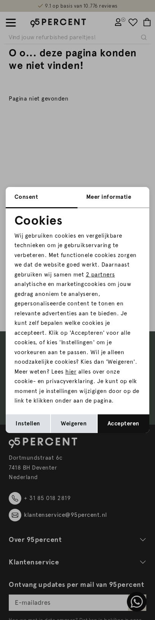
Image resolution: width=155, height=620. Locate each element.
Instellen (28, 423)
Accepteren (123, 423)
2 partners (100, 274)
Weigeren (74, 423)
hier (70, 371)
